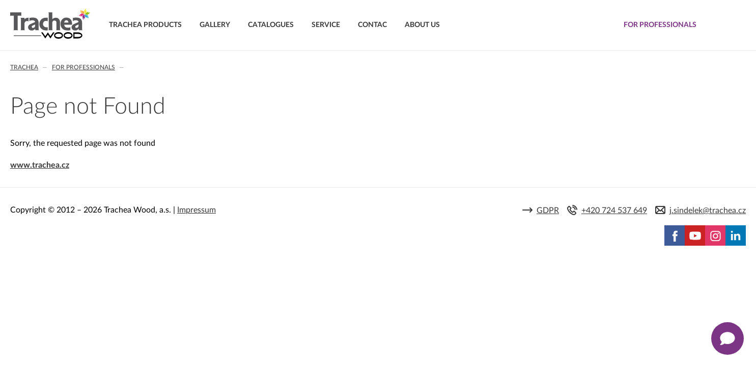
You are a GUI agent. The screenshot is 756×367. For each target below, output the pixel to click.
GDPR (548, 210)
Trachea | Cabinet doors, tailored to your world (50, 24)
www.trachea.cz (39, 165)
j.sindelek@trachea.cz (707, 210)
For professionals (83, 67)
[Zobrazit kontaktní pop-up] (727, 338)
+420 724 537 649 (614, 210)
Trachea (24, 67)
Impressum (196, 210)
